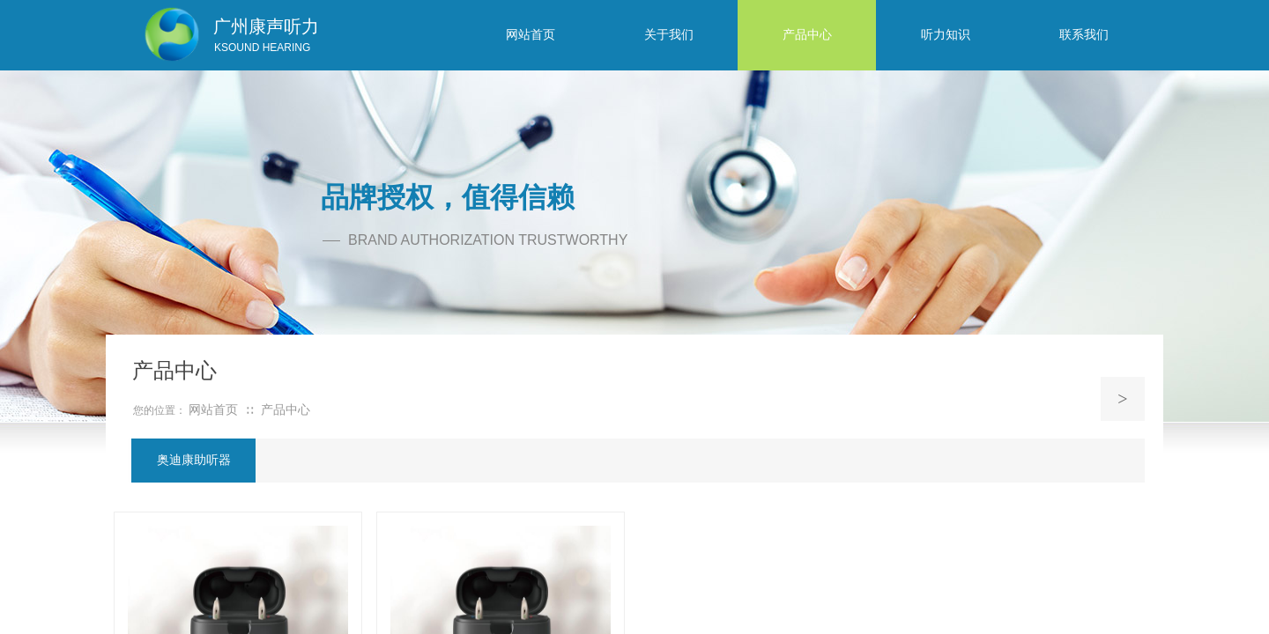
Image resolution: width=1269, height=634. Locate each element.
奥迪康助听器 (194, 460)
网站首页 (213, 410)
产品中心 (285, 410)
